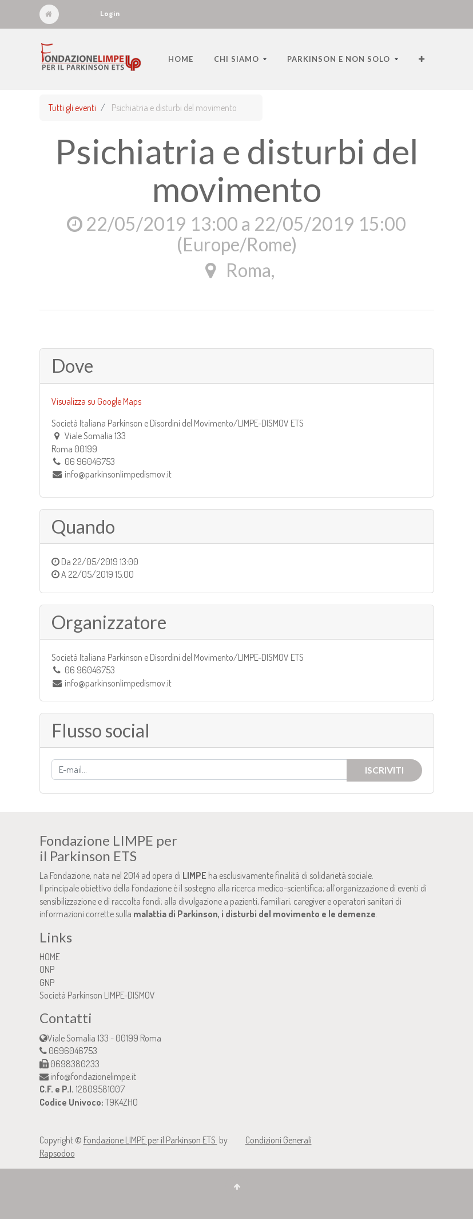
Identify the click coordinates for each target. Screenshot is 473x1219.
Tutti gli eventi (72, 107)
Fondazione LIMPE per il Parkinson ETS (150, 1140)
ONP (46, 969)
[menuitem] (180, 59)
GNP (46, 982)
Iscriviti (384, 769)
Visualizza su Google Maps (96, 401)
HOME (49, 956)
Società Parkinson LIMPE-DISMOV (97, 995)
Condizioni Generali (278, 1140)
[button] (422, 59)
